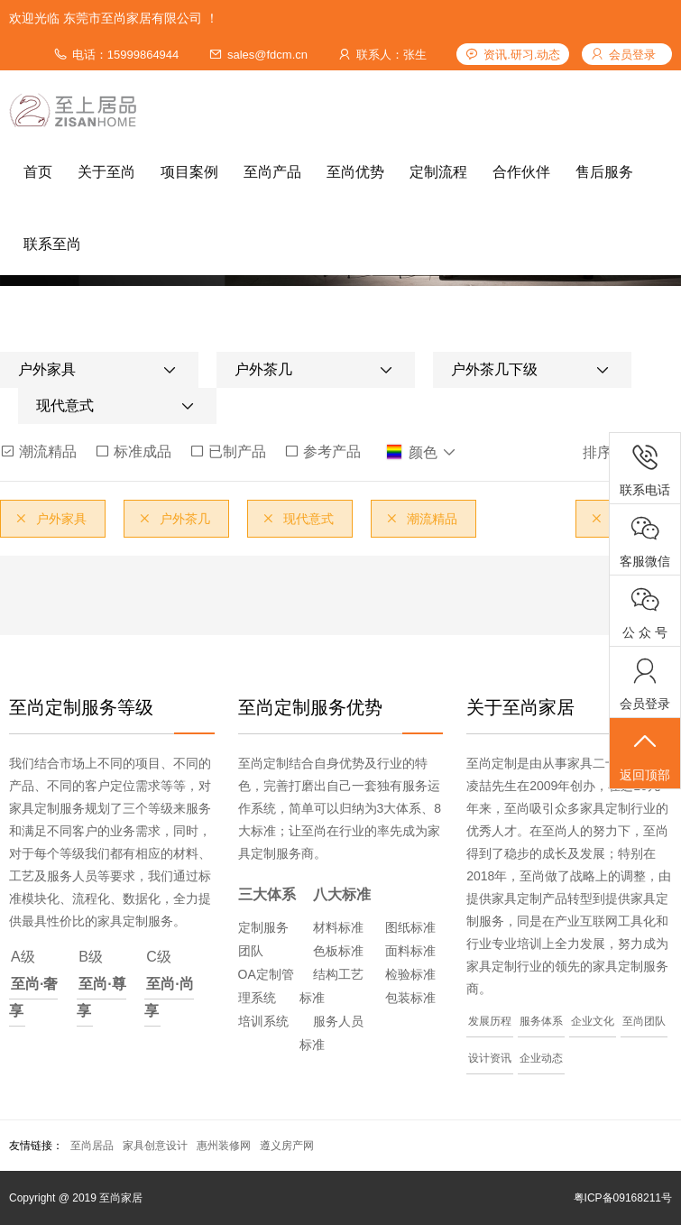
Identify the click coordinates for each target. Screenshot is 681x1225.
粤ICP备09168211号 (623, 1198)
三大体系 (267, 894)
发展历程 (489, 1021)
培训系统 (263, 1021)
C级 (168, 987)
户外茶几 (174, 518)
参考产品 (322, 451)
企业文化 (592, 1021)
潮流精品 (38, 451)
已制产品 (227, 451)
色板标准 (338, 951)
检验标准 (410, 974)
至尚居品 (92, 1145)
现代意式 (298, 518)
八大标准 (342, 894)
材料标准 (338, 927)
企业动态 (541, 1058)
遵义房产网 (287, 1145)
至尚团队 (644, 1021)
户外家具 (50, 518)
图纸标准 (410, 927)
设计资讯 (489, 1058)
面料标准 (410, 951)
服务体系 (541, 1021)
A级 (33, 987)
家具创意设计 (155, 1145)
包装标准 (410, 997)
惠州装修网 (224, 1145)
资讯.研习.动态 (521, 54)
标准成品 (133, 451)
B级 (101, 987)
